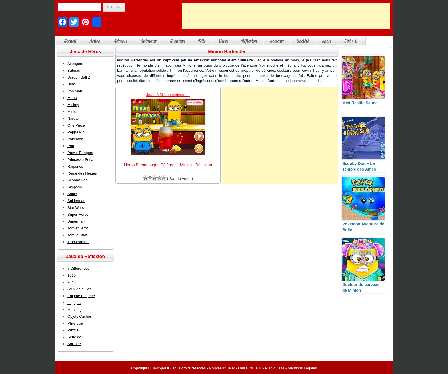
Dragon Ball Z (78, 77)
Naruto (73, 118)
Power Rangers (80, 153)
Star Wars (75, 207)
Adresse (120, 41)
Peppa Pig (76, 132)
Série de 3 (75, 337)
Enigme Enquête (81, 296)
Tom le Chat (77, 235)
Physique (75, 323)
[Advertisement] (286, 16)
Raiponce (75, 166)
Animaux (148, 41)
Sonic (72, 194)
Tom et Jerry (77, 228)
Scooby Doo (77, 180)
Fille (202, 41)
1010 (71, 275)
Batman (73, 70)
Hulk (71, 84)
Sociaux (277, 41)
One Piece (76, 125)
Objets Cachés (79, 316)
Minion (186, 165)
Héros (223, 41)
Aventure (177, 41)
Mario (72, 98)
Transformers (78, 242)
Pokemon (75, 139)
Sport (326, 41)
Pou (70, 146)
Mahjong (74, 309)
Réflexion (249, 41)
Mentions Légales (302, 368)
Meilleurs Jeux (250, 368)
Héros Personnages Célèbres (150, 165)
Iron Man (74, 91)
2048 (71, 282)
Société (303, 41)
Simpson (74, 187)
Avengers (75, 63)
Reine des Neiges (82, 173)
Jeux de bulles (79, 289)
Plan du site (274, 368)
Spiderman (76, 201)
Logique (74, 303)
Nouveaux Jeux (222, 368)
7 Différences (78, 268)
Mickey (73, 105)
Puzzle (73, 330)
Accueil (69, 41)
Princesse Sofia (80, 159)
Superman (76, 221)
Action (95, 41)
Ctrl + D (350, 41)
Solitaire (74, 344)
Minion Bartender (227, 51)
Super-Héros (78, 214)
